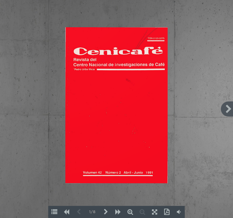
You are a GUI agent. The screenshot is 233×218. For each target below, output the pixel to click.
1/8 (92, 212)
